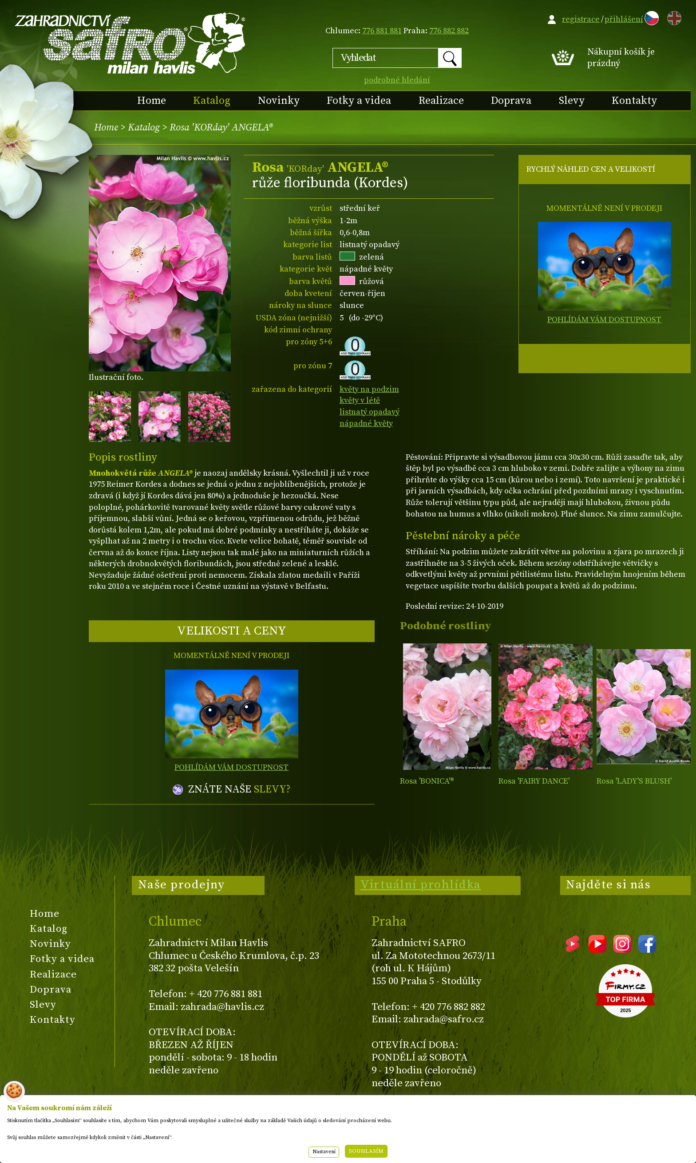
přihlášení (624, 19)
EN (672, 17)
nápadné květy (366, 423)
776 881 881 (382, 31)
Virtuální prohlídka (420, 884)
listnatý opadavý (369, 412)
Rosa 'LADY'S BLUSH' (634, 781)
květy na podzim (369, 389)
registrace (581, 19)
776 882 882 (449, 31)
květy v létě (360, 400)
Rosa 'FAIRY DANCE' (533, 781)
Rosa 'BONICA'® (427, 781)
